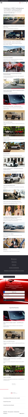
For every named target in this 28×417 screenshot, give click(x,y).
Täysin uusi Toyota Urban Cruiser (9, 185)
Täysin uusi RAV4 (6, 137)
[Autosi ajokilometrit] (14, 295)
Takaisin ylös (22, 413)
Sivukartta (5, 413)
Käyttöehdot (5, 411)
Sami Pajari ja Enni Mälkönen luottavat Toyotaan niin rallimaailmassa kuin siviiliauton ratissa (12, 217)
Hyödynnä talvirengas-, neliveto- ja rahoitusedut (12, 41)
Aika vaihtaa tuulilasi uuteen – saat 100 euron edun (12, 106)
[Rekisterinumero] (14, 292)
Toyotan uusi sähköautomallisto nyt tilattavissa (10, 28)
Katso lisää (14, 383)
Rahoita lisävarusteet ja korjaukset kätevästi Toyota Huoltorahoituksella (12, 74)
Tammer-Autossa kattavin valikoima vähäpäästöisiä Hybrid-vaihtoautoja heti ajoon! (13, 91)
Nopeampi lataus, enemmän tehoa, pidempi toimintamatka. (12, 155)
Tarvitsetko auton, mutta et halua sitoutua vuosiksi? (11, 251)
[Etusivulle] (22, 3)
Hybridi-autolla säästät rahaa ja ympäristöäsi (10, 92)
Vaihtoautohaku (14, 261)
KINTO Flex (5, 249)
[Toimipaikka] (14, 297)
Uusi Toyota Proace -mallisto (8, 233)
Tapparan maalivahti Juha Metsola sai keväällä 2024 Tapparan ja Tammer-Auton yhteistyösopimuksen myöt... (13, 172)
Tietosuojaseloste (10, 411)
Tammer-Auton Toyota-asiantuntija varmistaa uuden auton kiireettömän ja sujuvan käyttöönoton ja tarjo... (12, 203)
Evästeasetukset (16, 411)
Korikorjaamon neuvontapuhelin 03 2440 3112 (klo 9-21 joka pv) (14, 270)
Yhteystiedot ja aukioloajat (9, 276)
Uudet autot (14, 258)
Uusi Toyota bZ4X (6, 153)
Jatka (5, 300)
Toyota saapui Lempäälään (8, 57)
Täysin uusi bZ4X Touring (7, 122)
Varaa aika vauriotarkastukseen (14, 267)
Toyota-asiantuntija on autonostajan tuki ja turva (12, 201)
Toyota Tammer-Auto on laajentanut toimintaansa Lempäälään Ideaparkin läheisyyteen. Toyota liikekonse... (13, 60)
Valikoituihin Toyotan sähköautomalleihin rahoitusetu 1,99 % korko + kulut (14, 26)
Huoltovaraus (14, 264)
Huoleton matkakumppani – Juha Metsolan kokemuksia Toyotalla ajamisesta (13, 169)
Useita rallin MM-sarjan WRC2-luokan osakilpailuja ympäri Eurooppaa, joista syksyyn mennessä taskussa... (12, 220)
